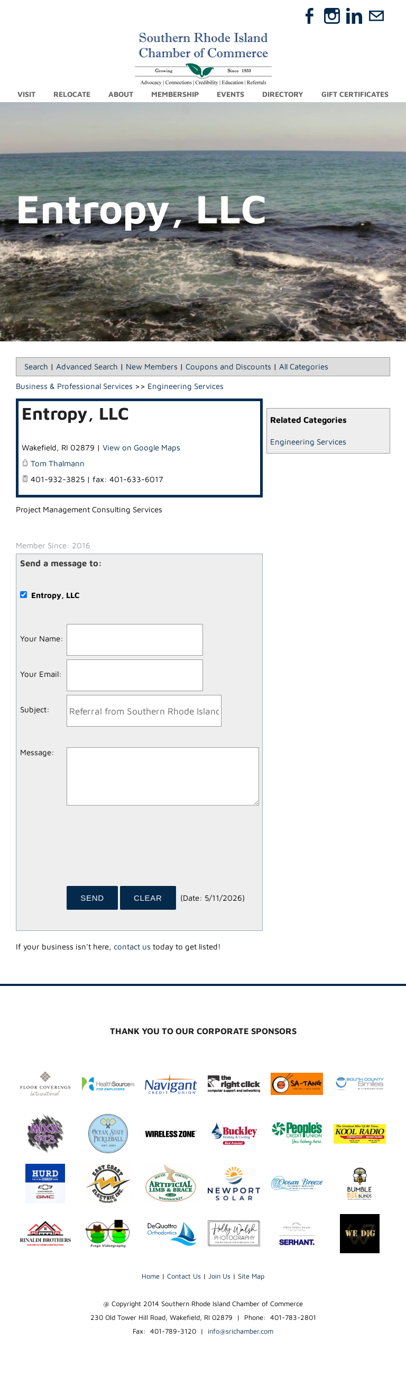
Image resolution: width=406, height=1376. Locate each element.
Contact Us (184, 1276)
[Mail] (376, 16)
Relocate (71, 93)
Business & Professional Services (74, 386)
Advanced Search (87, 366)
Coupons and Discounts (228, 366)
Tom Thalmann (58, 463)
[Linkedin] (354, 16)
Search (36, 366)
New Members (152, 366)
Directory (282, 93)
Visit (26, 93)
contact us (132, 946)
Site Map (251, 1276)
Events (230, 93)
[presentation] (147, 849)
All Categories (303, 366)
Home (151, 1276)
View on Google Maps (141, 447)
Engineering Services (308, 441)
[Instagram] (332, 16)
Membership (175, 93)
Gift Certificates (355, 93)
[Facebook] (310, 16)
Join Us (219, 1276)
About (120, 93)
